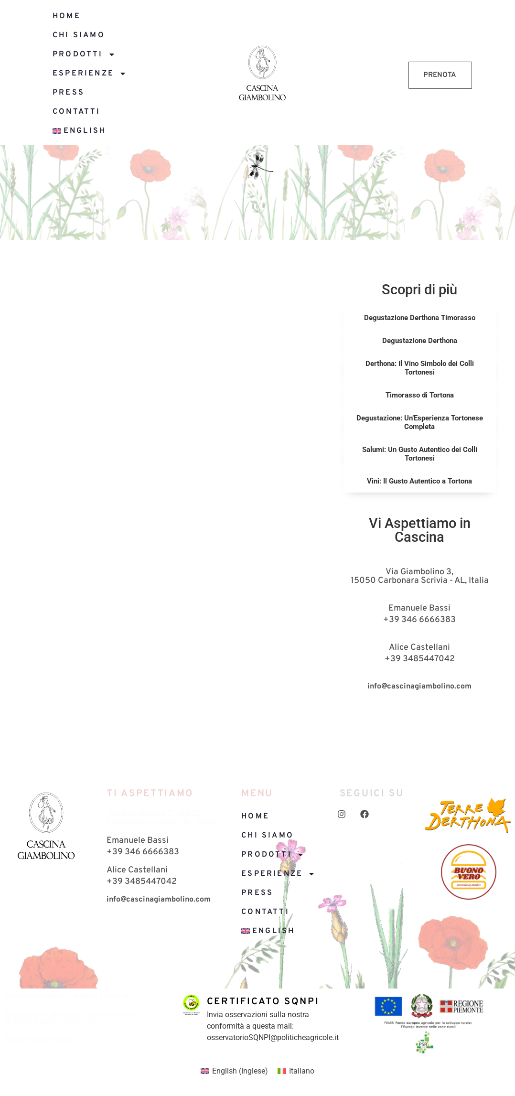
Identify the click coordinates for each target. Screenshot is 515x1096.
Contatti (77, 112)
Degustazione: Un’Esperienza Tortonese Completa (419, 422)
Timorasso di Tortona (420, 395)
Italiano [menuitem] (301, 1070)
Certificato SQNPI (263, 1002)
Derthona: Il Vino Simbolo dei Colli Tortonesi (419, 367)
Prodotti (84, 54)
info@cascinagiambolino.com (419, 686)
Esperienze (90, 73)
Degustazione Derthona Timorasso (419, 317)
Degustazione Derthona (419, 340)
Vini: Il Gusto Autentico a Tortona (419, 481)
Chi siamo (79, 35)
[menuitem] (119, 130)
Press (69, 92)
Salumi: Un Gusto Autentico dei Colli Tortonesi (419, 453)
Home (67, 16)
